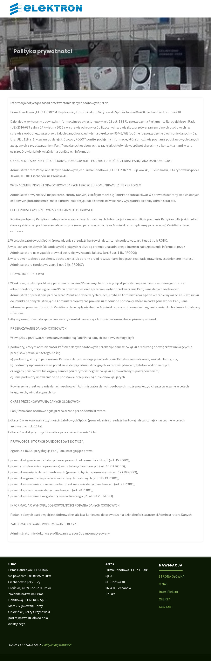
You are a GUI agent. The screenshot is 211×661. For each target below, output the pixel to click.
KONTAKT (166, 607)
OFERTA (164, 599)
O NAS (163, 584)
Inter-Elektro (168, 592)
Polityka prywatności (56, 645)
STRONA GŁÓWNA (171, 576)
